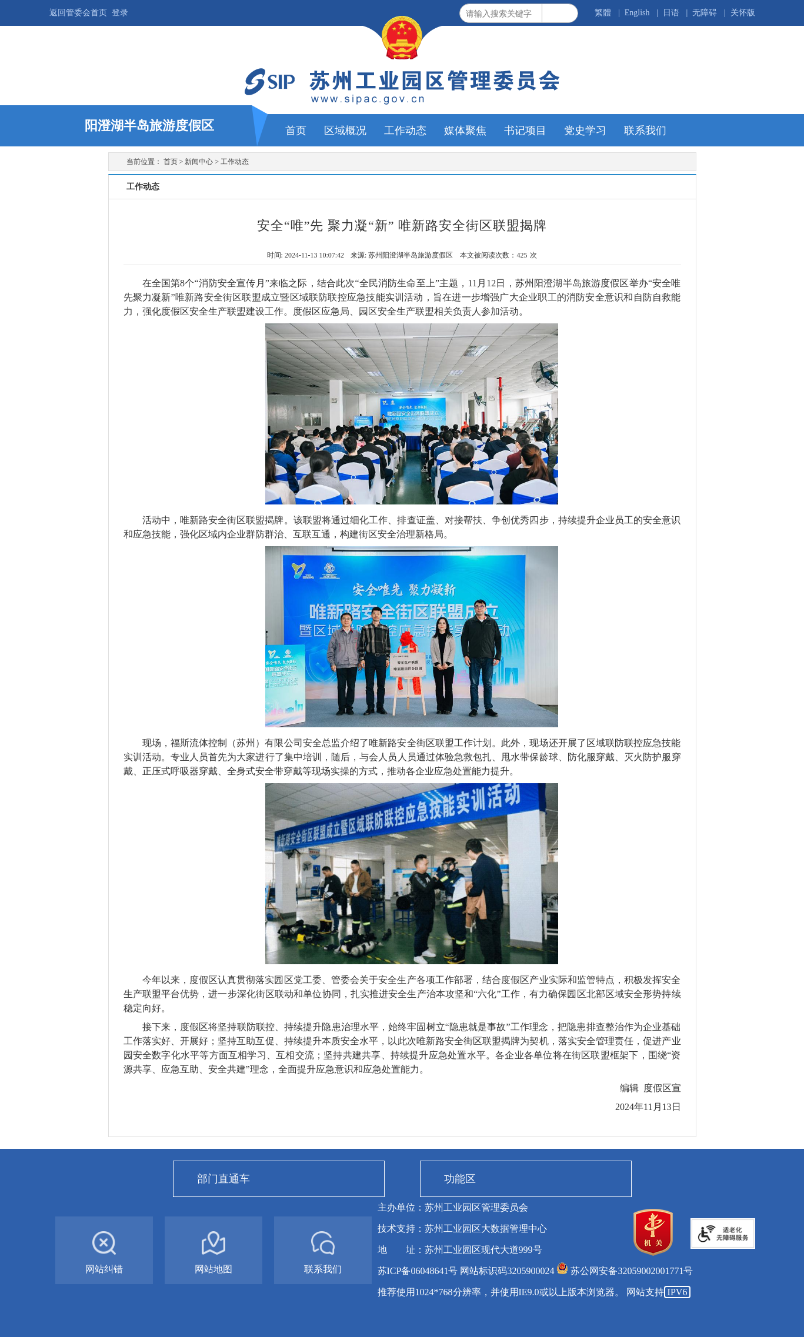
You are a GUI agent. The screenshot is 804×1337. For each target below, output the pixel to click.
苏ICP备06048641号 (418, 1271)
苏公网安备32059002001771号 (632, 1271)
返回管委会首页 (78, 12)
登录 (120, 12)
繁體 (603, 12)
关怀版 (742, 12)
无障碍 (704, 12)
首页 (171, 162)
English (637, 12)
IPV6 (678, 1292)
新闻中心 (199, 162)
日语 (671, 12)
